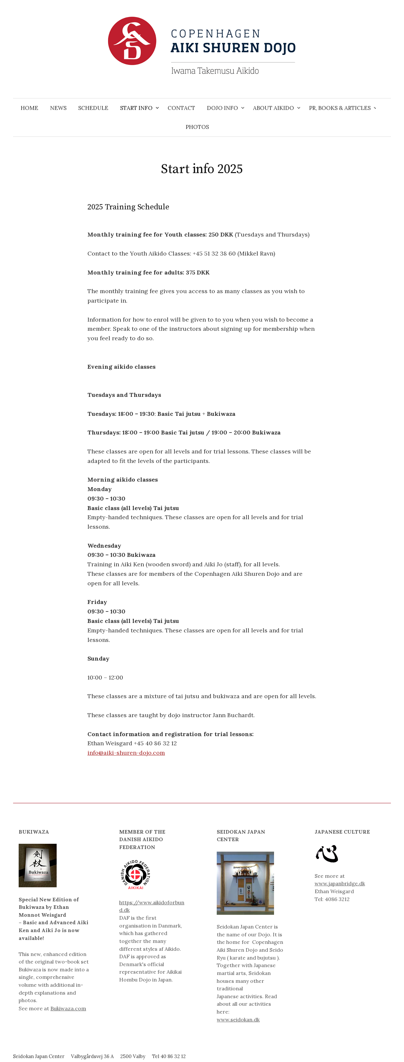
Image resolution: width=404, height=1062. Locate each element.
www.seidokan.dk (238, 1019)
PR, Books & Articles (340, 108)
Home (29, 108)
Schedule (93, 108)
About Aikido (273, 108)
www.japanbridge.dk (340, 883)
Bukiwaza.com (68, 1008)
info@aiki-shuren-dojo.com (126, 752)
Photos (197, 127)
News (58, 108)
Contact (181, 108)
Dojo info (222, 108)
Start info (136, 108)
